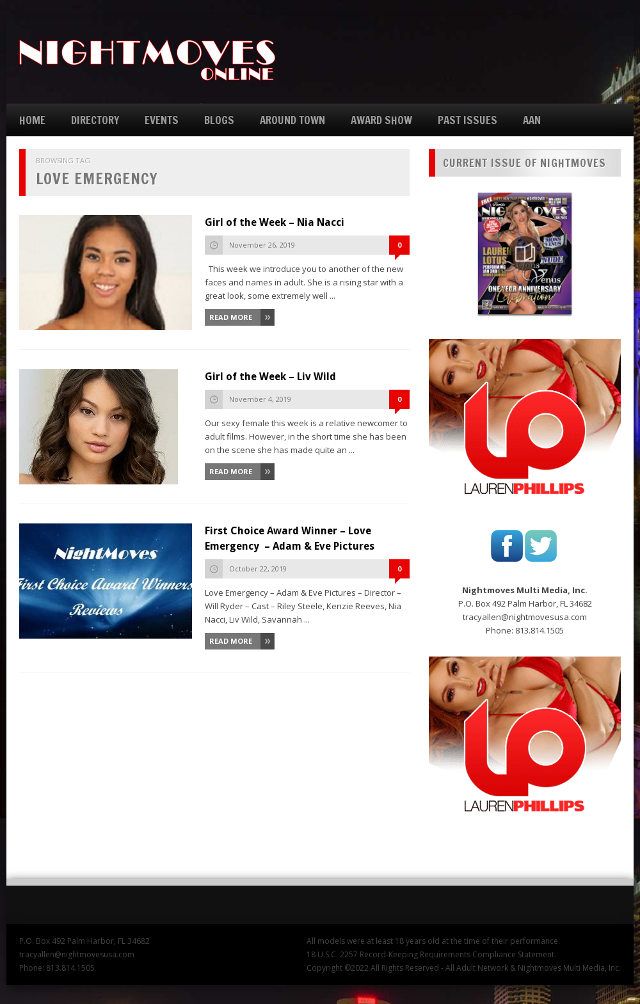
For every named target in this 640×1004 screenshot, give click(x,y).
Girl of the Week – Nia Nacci (274, 222)
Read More (230, 317)
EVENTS (162, 120)
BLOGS (219, 120)
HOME (32, 120)
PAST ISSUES (467, 120)
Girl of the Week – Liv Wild (270, 377)
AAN (532, 120)
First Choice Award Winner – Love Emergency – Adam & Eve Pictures (289, 538)
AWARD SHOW (381, 120)
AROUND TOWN (292, 120)
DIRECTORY (95, 120)
